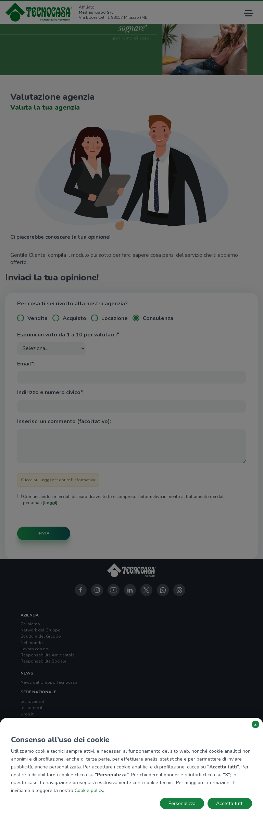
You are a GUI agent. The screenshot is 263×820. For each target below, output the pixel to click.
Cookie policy (89, 790)
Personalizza (182, 803)
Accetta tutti (229, 803)
